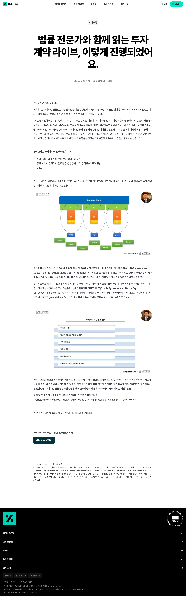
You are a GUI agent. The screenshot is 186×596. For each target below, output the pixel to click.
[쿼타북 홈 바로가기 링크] (21, 4)
